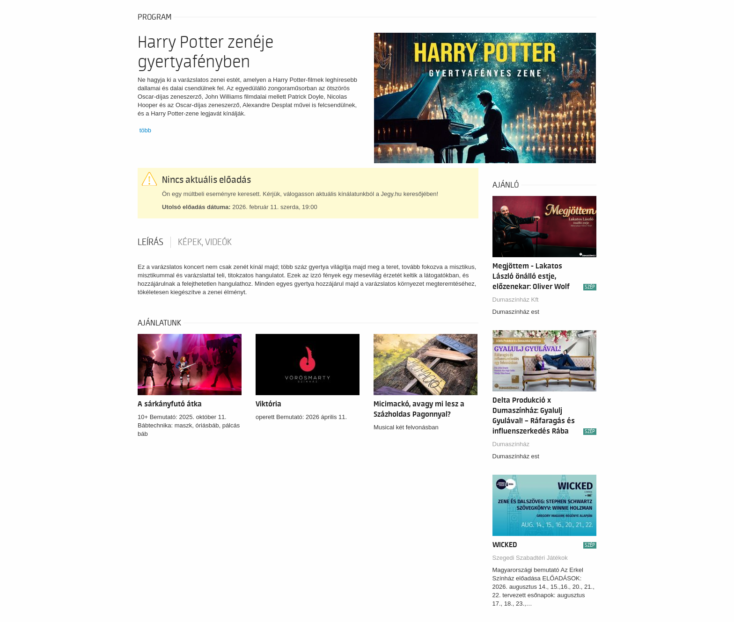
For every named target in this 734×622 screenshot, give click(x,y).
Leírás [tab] (150, 242)
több (145, 130)
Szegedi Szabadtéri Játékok (530, 557)
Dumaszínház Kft (515, 299)
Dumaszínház (510, 444)
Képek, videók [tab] (205, 242)
